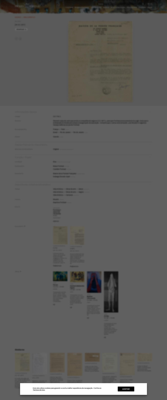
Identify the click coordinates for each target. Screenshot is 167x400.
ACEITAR (126, 389)
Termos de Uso (39, 390)
